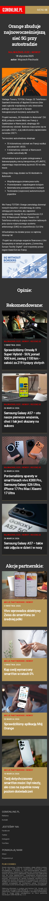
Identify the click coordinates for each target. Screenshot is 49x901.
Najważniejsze (19, 52)
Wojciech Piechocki (28, 59)
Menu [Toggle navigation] (42, 9)
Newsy (36, 52)
